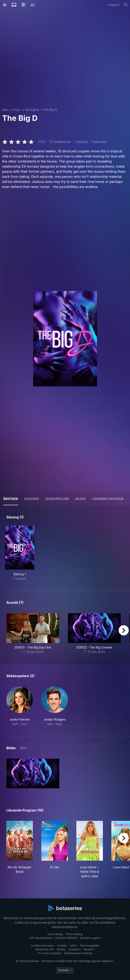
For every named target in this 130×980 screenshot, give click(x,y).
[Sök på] (126, 4)
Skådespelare (57, 499)
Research (89, 949)
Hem (5, 109)
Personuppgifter (89, 945)
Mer (23, 748)
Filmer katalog (74, 934)
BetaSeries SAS (44, 949)
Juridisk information (42, 945)
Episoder (31, 499)
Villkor (73, 945)
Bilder (80, 499)
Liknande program (107, 499)
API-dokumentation (41, 938)
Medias (61, 949)
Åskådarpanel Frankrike (78, 953)
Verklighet (32, 109)
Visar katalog (55, 934)
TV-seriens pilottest (49, 953)
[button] (19, 706)
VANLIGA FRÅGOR (66, 938)
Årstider (10, 499)
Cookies (62, 945)
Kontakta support (90, 938)
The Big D (50, 109)
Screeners (74, 949)
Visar (16, 109)
